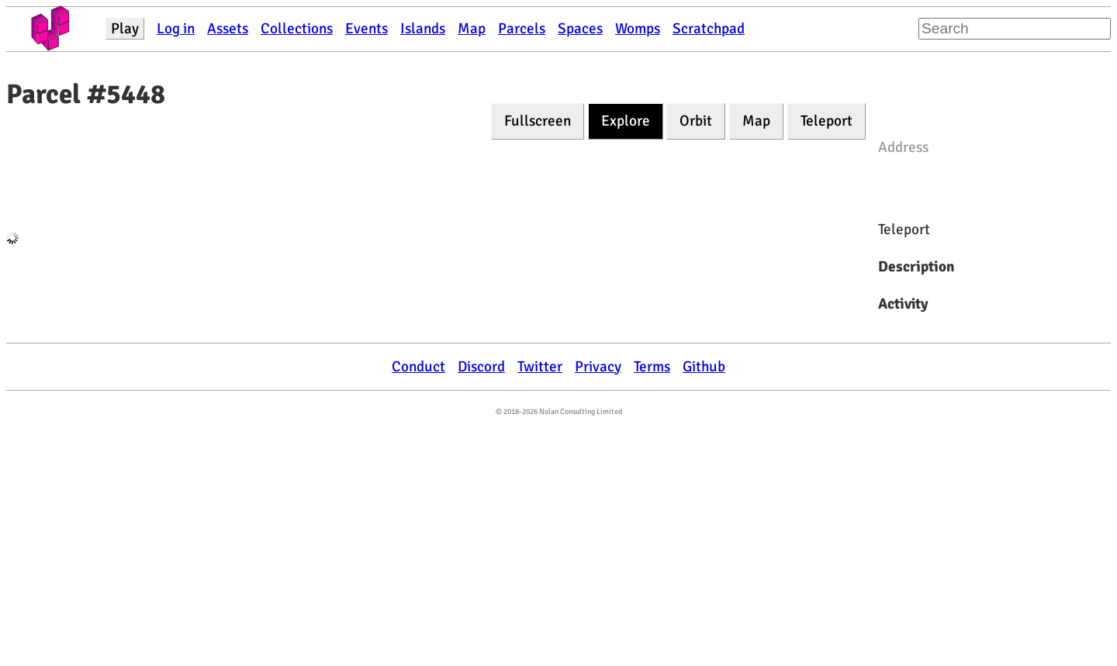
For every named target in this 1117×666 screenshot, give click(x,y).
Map (472, 28)
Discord (481, 366)
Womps (637, 28)
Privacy (598, 366)
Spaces (580, 28)
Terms (652, 366)
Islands (422, 28)
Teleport (826, 121)
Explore (625, 121)
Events (366, 28)
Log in (176, 28)
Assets (227, 28)
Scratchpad (709, 28)
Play (125, 28)
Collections (297, 28)
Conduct (418, 366)
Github (704, 366)
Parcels (521, 28)
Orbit (696, 121)
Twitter (539, 366)
